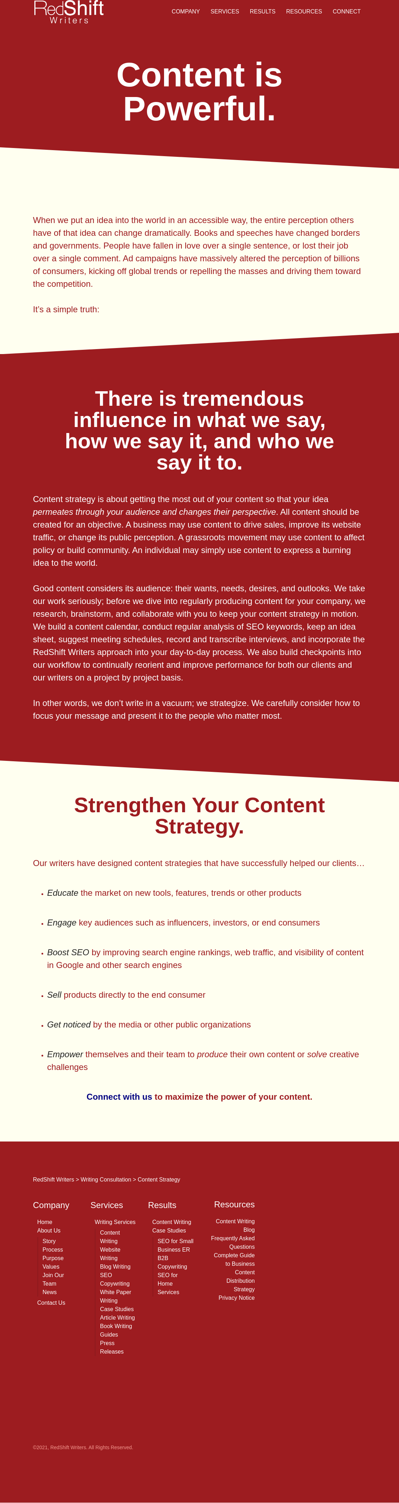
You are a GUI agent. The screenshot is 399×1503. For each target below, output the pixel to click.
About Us (49, 1231)
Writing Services (115, 1222)
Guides (109, 1335)
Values (51, 1267)
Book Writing (116, 1326)
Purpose (53, 1258)
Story (49, 1241)
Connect (347, 11)
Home (44, 1222)
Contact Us (51, 1303)
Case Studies (117, 1309)
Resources (304, 11)
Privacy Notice (237, 1298)
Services (224, 11)
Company (186, 11)
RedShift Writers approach (83, 652)
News (50, 1292)
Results (263, 11)
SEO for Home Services (168, 1283)
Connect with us (119, 1096)
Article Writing (117, 1318)
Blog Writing (115, 1267)
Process (53, 1250)
